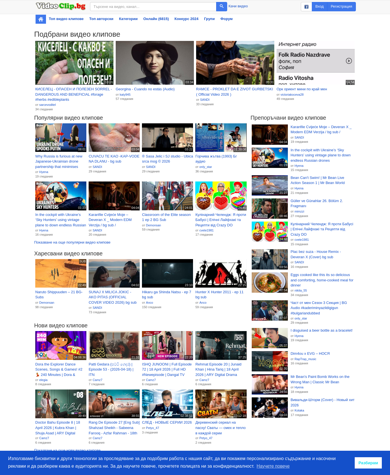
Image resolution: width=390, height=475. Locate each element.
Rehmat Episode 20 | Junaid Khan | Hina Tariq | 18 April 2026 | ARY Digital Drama (218, 369)
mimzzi (299, 211)
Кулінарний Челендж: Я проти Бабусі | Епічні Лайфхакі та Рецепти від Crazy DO (220, 220)
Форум (226, 19)
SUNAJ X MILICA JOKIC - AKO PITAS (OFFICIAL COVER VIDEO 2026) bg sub (113, 297)
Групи (209, 19)
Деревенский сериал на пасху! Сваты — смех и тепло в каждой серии (220, 427)
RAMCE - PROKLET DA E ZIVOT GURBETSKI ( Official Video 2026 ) (234, 92)
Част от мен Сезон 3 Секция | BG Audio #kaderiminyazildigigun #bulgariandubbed (319, 308)
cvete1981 (206, 230)
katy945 (125, 94)
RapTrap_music (305, 359)
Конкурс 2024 (186, 19)
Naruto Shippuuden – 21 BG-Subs (59, 294)
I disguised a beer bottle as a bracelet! (322, 330)
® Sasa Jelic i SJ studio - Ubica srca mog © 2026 (167, 159)
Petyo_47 (152, 428)
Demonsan (153, 225)
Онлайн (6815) (156, 19)
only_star (205, 166)
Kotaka (299, 410)
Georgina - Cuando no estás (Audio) (145, 89)
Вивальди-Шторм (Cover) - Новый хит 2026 (323, 402)
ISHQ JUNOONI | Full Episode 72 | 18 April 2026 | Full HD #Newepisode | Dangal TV (167, 369)
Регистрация (341, 6)
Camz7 (97, 380)
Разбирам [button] (368, 463)
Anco (149, 302)
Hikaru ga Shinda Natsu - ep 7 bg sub (166, 294)
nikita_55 (301, 290)
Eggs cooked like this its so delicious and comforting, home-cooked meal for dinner (322, 280)
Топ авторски (101, 19)
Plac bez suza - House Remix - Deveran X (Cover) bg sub (316, 254)
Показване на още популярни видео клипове (72, 242)
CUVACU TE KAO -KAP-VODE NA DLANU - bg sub (114, 159)
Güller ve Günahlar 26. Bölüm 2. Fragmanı (317, 203)
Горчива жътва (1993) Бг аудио (216, 159)
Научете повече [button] (273, 466)
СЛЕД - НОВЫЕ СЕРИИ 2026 (167, 422)
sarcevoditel (47, 104)
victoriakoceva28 (292, 94)
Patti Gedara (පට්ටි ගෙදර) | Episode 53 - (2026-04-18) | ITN (111, 369)
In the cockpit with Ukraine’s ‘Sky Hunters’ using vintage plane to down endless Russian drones (60, 220)
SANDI (205, 99)
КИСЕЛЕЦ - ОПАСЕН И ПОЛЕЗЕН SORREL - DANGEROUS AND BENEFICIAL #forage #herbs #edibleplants (73, 94)
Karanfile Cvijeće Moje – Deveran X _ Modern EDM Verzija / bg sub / (110, 220)
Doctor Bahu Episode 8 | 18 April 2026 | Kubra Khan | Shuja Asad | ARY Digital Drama (57, 427)
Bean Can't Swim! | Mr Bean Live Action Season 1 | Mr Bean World (318, 180)
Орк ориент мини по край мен (302, 89)
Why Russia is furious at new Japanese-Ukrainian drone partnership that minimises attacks (58, 161)
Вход (319, 6)
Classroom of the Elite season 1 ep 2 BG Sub (166, 217)
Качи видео (238, 6)
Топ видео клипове (66, 19)
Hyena (43, 172)
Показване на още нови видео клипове (67, 450)
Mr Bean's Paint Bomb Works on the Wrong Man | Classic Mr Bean (320, 379)
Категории (128, 19)
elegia (43, 380)
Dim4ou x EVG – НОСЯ (310, 353)
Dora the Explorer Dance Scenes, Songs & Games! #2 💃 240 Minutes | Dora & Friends (58, 369)
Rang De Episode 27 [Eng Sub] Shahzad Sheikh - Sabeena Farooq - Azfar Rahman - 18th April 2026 (114, 427)
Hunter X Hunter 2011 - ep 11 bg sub (219, 294)
